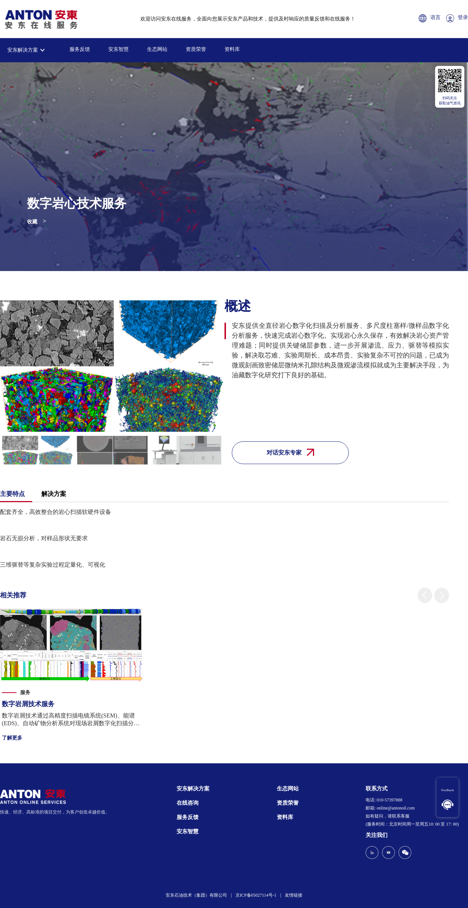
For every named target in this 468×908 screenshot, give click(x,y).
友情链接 (293, 895)
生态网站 (157, 49)
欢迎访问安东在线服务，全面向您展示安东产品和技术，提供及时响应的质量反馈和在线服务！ (247, 19)
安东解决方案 (22, 50)
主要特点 (12, 493)
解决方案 (53, 493)
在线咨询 (188, 803)
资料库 (232, 49)
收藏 (32, 222)
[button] (425, 595)
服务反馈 (79, 49)
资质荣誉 (196, 49)
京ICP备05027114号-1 (255, 895)
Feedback (447, 790)
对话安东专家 (290, 452)
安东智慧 (118, 49)
